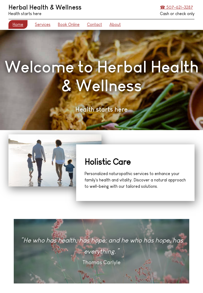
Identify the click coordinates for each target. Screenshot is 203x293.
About (115, 24)
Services (42, 24)
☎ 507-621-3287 (176, 7)
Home (18, 24)
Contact (94, 24)
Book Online (69, 24)
